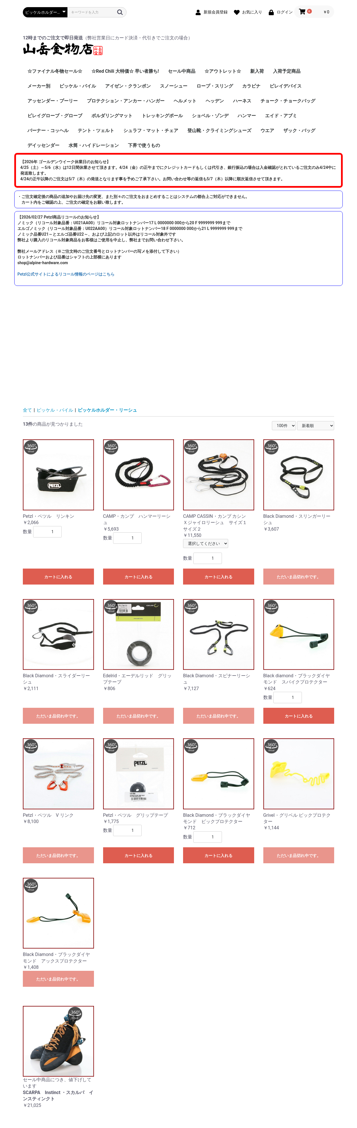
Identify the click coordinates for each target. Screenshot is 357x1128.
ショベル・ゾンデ (210, 115)
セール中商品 (181, 71)
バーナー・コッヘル (48, 130)
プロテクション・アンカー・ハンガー (126, 101)
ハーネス (242, 101)
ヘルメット (185, 101)
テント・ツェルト (96, 130)
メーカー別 (38, 86)
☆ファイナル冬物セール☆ (54, 71)
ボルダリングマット (112, 115)
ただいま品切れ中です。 (299, 577)
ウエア (267, 130)
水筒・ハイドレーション (94, 145)
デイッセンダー (43, 145)
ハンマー (247, 115)
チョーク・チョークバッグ (287, 101)
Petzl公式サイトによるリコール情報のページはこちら (66, 274)
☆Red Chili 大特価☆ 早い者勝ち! (125, 71)
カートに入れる (58, 577)
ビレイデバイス (286, 86)
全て (27, 410)
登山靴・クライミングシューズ (219, 130)
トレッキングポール (162, 115)
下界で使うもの (144, 145)
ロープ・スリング (214, 86)
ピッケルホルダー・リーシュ (107, 410)
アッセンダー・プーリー (52, 101)
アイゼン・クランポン (128, 86)
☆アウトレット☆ (222, 71)
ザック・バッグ (299, 130)
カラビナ (251, 86)
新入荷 (257, 71)
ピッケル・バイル (77, 86)
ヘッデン (215, 101)
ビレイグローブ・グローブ (54, 115)
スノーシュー (173, 86)
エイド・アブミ (281, 115)
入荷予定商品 (286, 71)
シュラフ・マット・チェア (150, 130)
